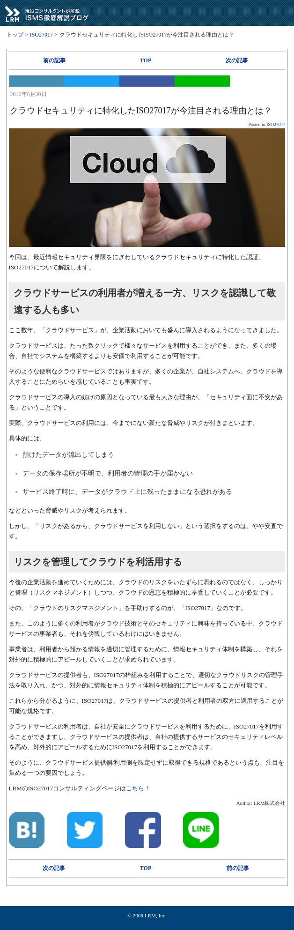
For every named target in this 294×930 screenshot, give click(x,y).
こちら (135, 788)
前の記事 (54, 60)
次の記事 (237, 60)
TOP (145, 60)
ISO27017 (275, 124)
